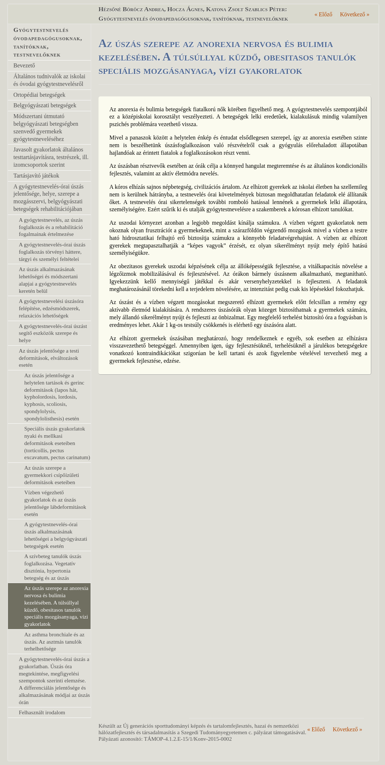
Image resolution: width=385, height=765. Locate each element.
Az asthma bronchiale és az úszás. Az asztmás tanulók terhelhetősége (54, 641)
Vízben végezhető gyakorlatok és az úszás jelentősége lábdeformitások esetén (55, 503)
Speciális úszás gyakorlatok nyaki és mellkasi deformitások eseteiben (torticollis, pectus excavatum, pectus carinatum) (57, 442)
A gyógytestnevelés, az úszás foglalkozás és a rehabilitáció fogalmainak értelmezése (51, 227)
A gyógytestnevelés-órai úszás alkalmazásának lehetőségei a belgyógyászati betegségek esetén (55, 535)
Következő (354, 14)
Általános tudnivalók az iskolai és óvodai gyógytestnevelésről (49, 80)
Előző (323, 14)
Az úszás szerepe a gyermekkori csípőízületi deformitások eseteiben (51, 475)
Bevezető (24, 65)
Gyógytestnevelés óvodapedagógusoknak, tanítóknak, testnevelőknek (47, 42)
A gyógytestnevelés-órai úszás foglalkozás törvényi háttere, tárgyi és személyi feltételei (52, 251)
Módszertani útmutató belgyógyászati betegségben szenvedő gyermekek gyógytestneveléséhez (45, 127)
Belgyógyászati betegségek (44, 105)
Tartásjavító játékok (36, 175)
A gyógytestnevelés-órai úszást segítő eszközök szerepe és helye (53, 333)
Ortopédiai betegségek (39, 95)
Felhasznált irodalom (42, 712)
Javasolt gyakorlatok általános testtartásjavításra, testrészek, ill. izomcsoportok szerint (50, 157)
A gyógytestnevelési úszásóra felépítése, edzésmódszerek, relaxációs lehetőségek (51, 308)
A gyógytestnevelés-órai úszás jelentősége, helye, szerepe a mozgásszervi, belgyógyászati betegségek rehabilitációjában (48, 197)
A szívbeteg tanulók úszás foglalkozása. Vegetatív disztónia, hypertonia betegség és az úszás (52, 567)
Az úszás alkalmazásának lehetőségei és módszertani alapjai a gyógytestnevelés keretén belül (48, 280)
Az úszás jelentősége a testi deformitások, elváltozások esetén (49, 358)
